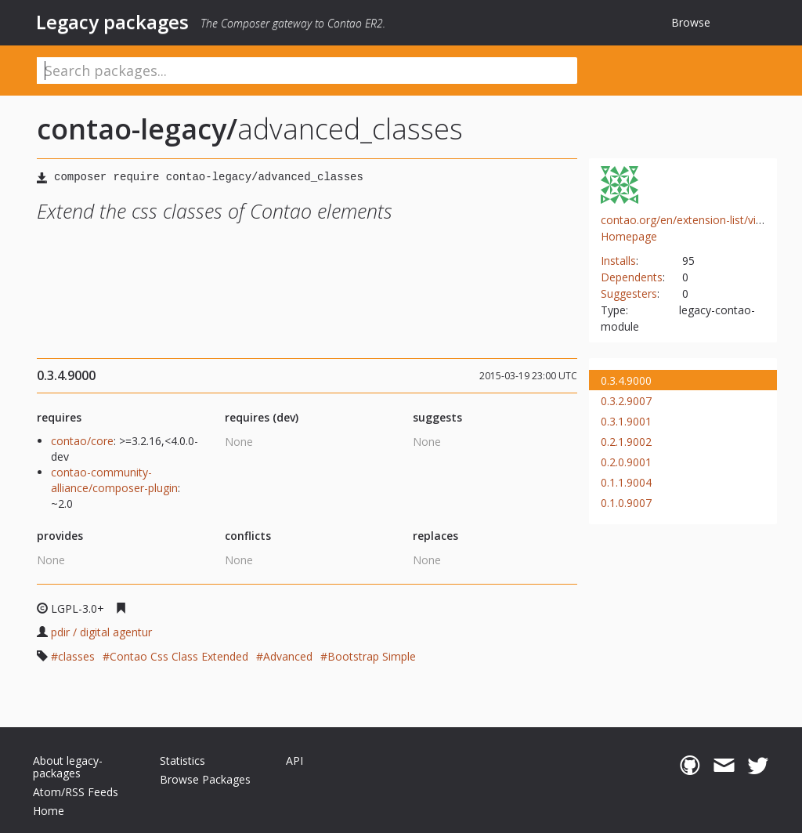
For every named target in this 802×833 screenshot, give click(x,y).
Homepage (629, 236)
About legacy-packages (68, 766)
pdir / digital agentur (101, 632)
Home (48, 810)
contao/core (82, 440)
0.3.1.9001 (626, 421)
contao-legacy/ (137, 129)
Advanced (287, 656)
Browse (690, 22)
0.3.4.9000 (626, 380)
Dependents (632, 277)
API (294, 760)
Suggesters (629, 293)
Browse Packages (205, 779)
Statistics (182, 760)
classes (76, 656)
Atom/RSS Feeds (75, 791)
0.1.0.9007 (626, 502)
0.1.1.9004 (626, 482)
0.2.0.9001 (626, 462)
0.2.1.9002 (626, 441)
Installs (618, 260)
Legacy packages (112, 21)
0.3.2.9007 (626, 400)
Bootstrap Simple (371, 656)
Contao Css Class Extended (179, 656)
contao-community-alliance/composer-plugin (114, 480)
